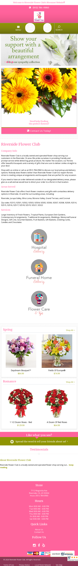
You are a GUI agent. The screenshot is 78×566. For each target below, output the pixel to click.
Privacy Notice (24, 563)
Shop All (70, 328)
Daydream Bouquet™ (20, 368)
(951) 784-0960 (41, 7)
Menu (26, 28)
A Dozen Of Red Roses (56, 420)
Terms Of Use (8, 563)
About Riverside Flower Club (15, 458)
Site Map (59, 563)
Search (51, 28)
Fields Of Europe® (56, 368)
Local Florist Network (43, 563)
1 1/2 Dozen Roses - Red (20, 420)
